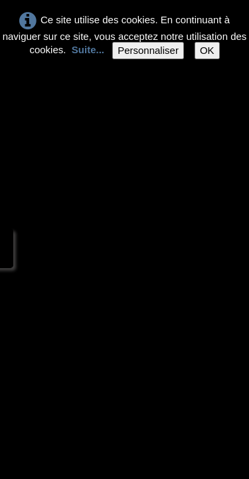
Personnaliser (148, 50)
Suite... (88, 49)
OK (207, 50)
